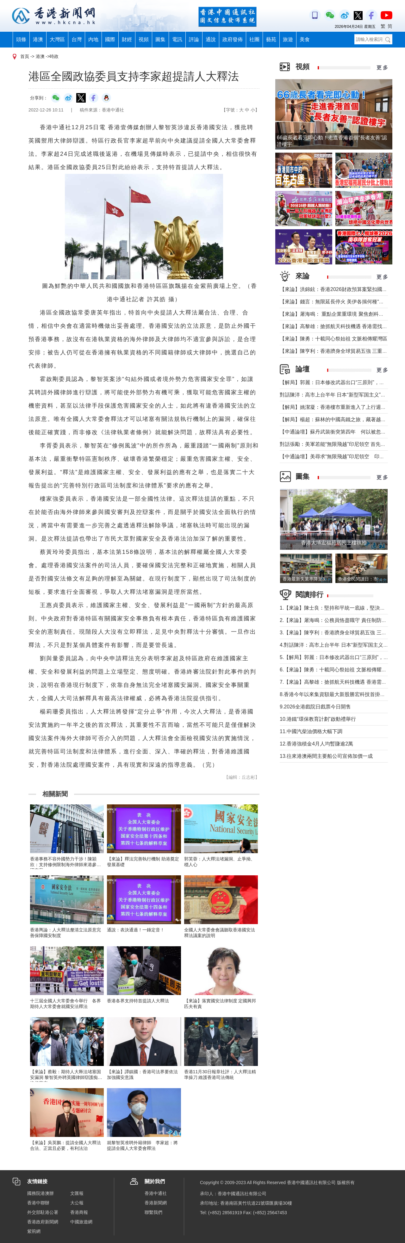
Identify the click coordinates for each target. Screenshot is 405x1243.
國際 (110, 39)
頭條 (21, 39)
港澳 (38, 39)
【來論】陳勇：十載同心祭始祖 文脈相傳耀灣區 (333, 338)
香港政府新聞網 (42, 1221)
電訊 (177, 39)
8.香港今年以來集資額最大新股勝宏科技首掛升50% (340, 694)
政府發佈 (232, 39)
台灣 (77, 39)
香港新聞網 (156, 1202)
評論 (194, 39)
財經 (127, 39)
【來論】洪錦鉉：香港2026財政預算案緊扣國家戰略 (338, 289)
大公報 (77, 1202)
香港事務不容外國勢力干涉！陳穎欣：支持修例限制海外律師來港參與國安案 (65, 864)
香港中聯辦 (38, 1202)
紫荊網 (33, 1231)
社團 (254, 39)
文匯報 (77, 1193)
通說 (211, 39)
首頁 (24, 56)
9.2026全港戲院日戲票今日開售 (315, 706)
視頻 (144, 39)
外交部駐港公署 (42, 1212)
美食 (305, 39)
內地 (93, 39)
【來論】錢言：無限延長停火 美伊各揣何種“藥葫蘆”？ (340, 301)
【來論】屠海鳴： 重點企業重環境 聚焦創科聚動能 (337, 314)
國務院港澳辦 (40, 1193)
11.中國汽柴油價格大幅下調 (311, 731)
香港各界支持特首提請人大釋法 (138, 1000)
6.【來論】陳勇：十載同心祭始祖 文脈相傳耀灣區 (336, 669)
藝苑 (271, 39)
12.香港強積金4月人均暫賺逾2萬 (316, 743)
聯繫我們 (153, 1212)
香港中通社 (156, 1193)
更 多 (382, 67)
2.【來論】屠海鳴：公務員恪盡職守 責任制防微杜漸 (338, 620)
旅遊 (288, 39)
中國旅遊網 (81, 1221)
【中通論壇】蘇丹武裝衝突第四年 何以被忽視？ (335, 431)
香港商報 (79, 1212)
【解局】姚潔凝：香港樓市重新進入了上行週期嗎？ (338, 407)
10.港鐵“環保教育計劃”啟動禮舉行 (318, 719)
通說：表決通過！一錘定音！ (136, 929)
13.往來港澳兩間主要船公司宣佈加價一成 (326, 756)
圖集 (160, 39)
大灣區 (57, 39)
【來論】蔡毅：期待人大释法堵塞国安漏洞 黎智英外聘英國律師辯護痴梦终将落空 (66, 1077)
